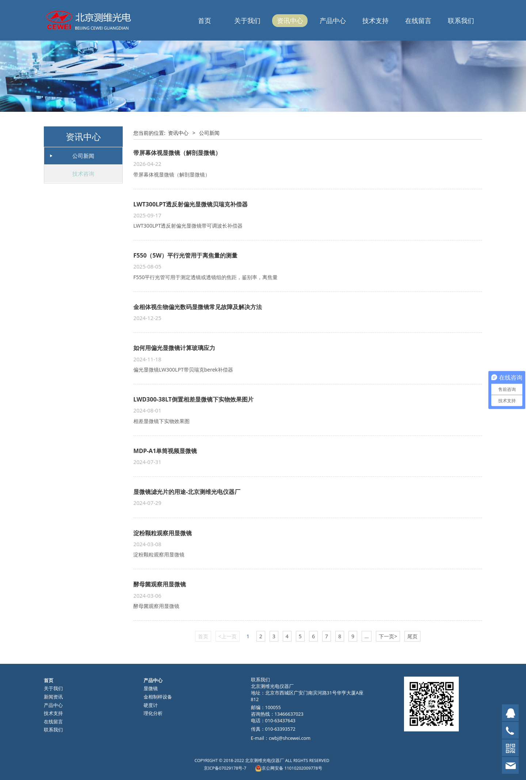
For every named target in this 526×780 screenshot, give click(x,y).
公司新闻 (83, 155)
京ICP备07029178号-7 (247, 766)
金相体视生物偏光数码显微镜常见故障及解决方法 (197, 307)
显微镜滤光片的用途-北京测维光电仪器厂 (186, 492)
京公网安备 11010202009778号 (275, 766)
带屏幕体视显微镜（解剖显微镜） (177, 153)
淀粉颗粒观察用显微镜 (162, 533)
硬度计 (151, 705)
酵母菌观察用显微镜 (159, 584)
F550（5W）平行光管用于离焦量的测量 (185, 255)
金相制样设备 (158, 697)
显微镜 (151, 688)
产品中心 (333, 20)
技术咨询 (83, 173)
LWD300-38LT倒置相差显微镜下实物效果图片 (193, 399)
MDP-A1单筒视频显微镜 (165, 451)
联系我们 (461, 20)
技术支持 (375, 20)
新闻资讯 (53, 697)
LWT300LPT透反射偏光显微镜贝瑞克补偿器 (190, 204)
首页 (204, 20)
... (367, 636)
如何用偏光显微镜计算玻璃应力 (174, 348)
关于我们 (247, 20)
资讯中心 (290, 20)
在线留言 (418, 20)
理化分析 (153, 713)
